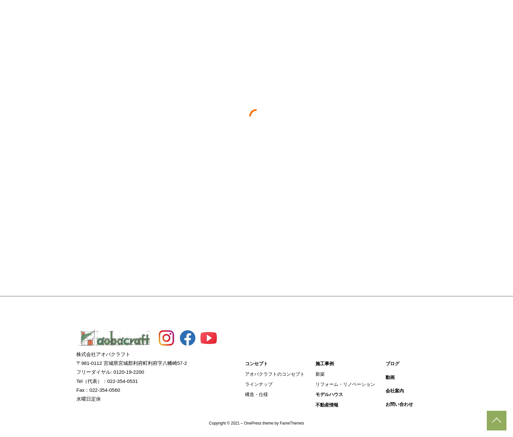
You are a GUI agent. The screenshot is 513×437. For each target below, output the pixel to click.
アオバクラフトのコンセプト (275, 374)
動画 (366, 13)
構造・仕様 (256, 394)
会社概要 (394, 13)
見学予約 (507, 98)
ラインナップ (259, 384)
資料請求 (507, 119)
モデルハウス (268, 13)
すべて (153, 200)
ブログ (340, 13)
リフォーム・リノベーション (345, 384)
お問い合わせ (431, 13)
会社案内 (395, 390)
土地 (256, 200)
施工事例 (230, 13)
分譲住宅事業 (360, 200)
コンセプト (195, 13)
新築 (320, 374)
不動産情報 (308, 13)
